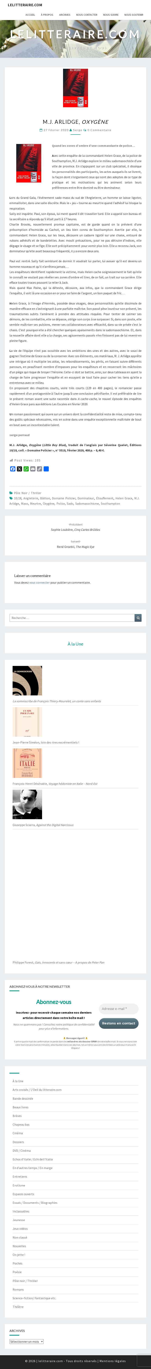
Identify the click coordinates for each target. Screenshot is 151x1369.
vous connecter (39, 582)
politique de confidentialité (78, 1024)
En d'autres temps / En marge (32, 1168)
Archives (64, 15)
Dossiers (18, 1142)
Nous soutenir (133, 15)
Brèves (17, 1116)
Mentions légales (112, 1361)
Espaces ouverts (23, 1194)
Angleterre (30, 498)
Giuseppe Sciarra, (43, 825)
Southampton (110, 503)
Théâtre (18, 1307)
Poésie (17, 1272)
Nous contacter (86, 15)
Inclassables (21, 1211)
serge (77, 130)
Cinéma (18, 1133)
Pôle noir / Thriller (27, 493)
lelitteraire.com (25, 4)
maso (24, 503)
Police (60, 503)
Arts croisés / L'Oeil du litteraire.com (37, 1090)
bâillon (45, 498)
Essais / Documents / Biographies (35, 1203)
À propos (47, 15)
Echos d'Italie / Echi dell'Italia (33, 1159)
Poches (17, 1263)
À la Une (18, 1081)
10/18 (17, 498)
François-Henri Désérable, (55, 784)
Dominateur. (85, 498)
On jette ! (19, 1255)
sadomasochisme (87, 503)
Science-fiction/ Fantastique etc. (34, 1298)
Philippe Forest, (58, 962)
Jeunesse (19, 1220)
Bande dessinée (23, 1098)
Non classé (20, 1237)
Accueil (30, 15)
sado (70, 503)
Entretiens (20, 1176)
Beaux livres (21, 1107)
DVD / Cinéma (22, 1151)
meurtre (35, 503)
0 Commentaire (99, 130)
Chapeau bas (21, 1124)
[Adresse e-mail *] (119, 1009)
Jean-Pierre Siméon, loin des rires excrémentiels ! (46, 742)
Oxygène (48, 503)
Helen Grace (123, 498)
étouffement (104, 498)
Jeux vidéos (20, 1229)
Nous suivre (111, 15)
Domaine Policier (64, 498)
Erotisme (19, 1185)
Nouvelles (19, 1246)
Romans (18, 1289)
